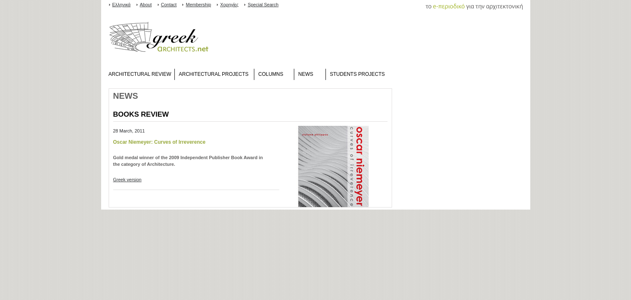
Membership (198, 4)
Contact (169, 4)
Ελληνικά (121, 4)
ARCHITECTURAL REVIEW (140, 74)
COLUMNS (270, 74)
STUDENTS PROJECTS (357, 74)
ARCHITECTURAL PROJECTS (214, 74)
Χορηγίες (229, 4)
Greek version (127, 179)
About (146, 4)
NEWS (305, 74)
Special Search (263, 4)
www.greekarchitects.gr (159, 39)
